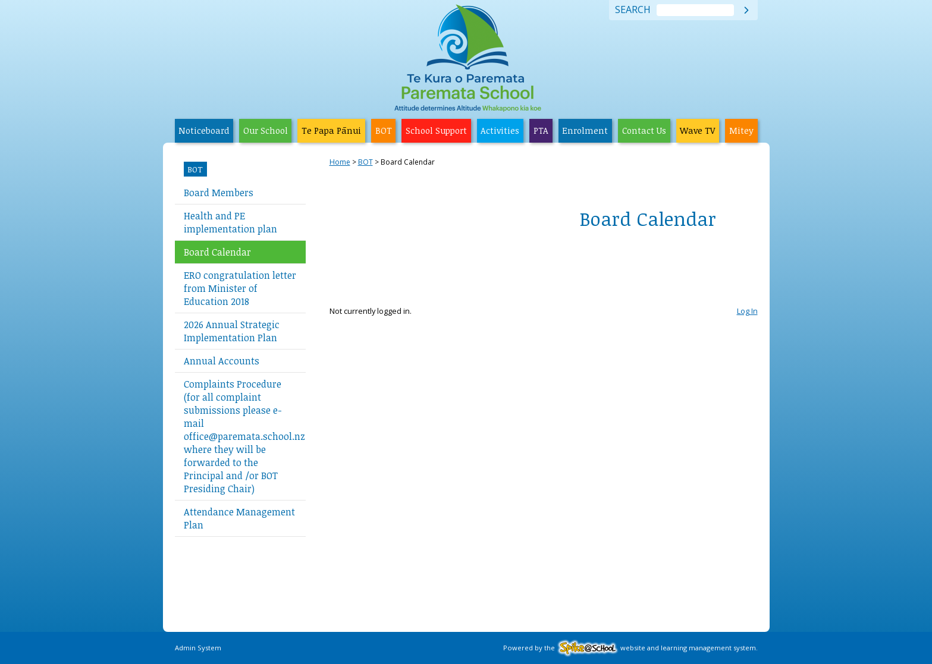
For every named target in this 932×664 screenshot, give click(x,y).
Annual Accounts (221, 360)
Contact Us (644, 130)
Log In (747, 311)
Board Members (218, 192)
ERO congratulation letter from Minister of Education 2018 (240, 288)
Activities (500, 130)
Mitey (741, 130)
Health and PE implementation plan (230, 222)
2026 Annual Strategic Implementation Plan (232, 331)
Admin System (198, 647)
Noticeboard (203, 130)
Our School (265, 130)
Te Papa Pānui (331, 130)
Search (633, 10)
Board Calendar (217, 252)
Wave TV (697, 130)
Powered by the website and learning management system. (630, 647)
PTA (541, 130)
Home (340, 162)
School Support (436, 130)
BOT (383, 130)
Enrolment (585, 130)
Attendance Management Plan (239, 518)
